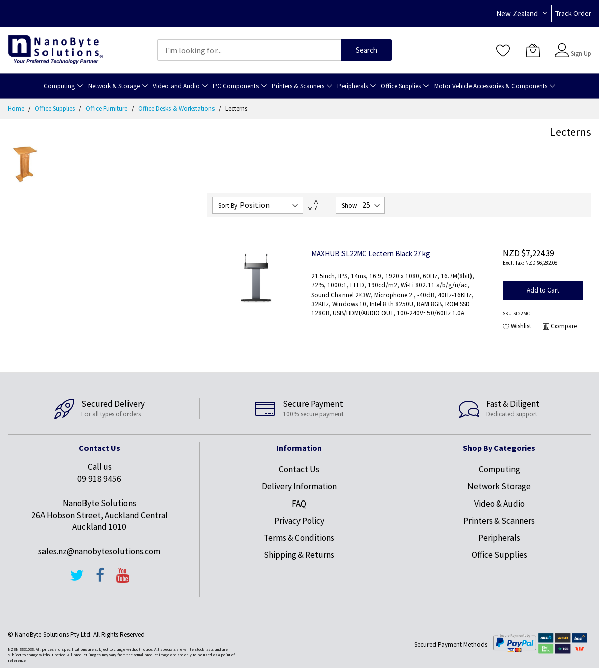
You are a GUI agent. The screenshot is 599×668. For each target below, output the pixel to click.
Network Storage (499, 486)
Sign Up (581, 53)
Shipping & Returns (299, 554)
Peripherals (499, 538)
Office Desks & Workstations (177, 108)
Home (17, 108)
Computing (499, 469)
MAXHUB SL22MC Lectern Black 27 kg (370, 253)
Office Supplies (55, 108)
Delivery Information (299, 486)
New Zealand (517, 13)
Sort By (227, 205)
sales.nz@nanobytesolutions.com (99, 551)
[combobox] (249, 50)
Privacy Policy (299, 520)
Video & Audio (499, 503)
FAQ (299, 503)
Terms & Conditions (299, 538)
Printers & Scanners (499, 520)
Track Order (573, 13)
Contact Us (299, 469)
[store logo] (55, 50)
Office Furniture (107, 108)
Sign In (580, 45)
